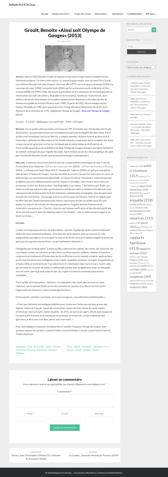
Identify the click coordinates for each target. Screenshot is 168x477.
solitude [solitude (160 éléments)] (138, 269)
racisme (87, 349)
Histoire (56, 346)
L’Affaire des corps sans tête (59, 166)
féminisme (87, 346)
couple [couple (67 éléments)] (143, 183)
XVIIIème (20, 353)
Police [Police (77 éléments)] (148, 227)
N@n (132, 98)
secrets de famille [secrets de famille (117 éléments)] (141, 266)
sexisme (96, 349)
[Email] (141, 46)
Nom (30, 413)
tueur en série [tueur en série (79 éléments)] (146, 280)
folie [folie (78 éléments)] (146, 205)
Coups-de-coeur (82, 13)
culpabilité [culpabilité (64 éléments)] (135, 186)
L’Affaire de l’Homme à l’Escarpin (97, 166)
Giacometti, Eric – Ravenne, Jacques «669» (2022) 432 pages (141, 142)
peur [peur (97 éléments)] (140, 227)
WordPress (91, 472)
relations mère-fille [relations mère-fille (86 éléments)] (139, 257)
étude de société (35, 346)
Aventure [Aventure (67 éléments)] (137, 180)
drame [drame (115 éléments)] (136, 193)
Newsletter (117, 13)
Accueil (44, 13)
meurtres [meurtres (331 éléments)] (141, 218)
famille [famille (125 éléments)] (136, 204)
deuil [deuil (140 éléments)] (146, 186)
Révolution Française (47, 349)
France (48, 346)
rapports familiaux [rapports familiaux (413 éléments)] (138, 243)
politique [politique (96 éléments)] (135, 230)
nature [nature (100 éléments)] (135, 223)
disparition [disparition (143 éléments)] (139, 189)
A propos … (151, 13)
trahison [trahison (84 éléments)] (135, 280)
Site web (99, 413)
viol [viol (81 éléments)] (149, 284)
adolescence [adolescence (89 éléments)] (136, 166)
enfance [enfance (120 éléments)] (136, 196)
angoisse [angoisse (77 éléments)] (143, 177)
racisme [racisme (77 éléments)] (137, 233)
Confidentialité (134, 13)
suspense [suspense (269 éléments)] (140, 276)
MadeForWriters (115, 472)
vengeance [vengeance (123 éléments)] (138, 283)
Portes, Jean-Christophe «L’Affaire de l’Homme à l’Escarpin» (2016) (36, 455)
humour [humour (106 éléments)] (142, 207)
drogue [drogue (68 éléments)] (146, 193)
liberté (78, 349)
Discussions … (101, 13)
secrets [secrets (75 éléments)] (145, 263)
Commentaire (64, 391)
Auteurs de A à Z (61, 13)
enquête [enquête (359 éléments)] (141, 200)
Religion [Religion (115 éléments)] (136, 260)
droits (70, 346)
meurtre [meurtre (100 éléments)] (136, 214)
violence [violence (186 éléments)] (138, 287)
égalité (77, 346)
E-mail (65, 413)
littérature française (26, 349)
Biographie (21, 346)
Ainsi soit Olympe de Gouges (96, 110)
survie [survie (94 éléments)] (137, 273)
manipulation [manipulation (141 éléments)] (140, 210)
